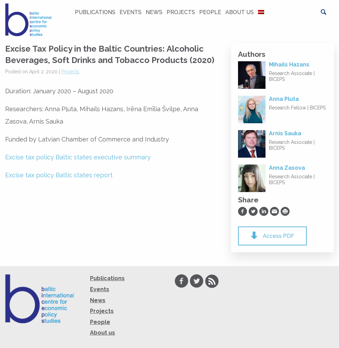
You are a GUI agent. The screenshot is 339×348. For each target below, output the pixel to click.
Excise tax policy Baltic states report (59, 175)
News (154, 12)
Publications (95, 12)
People (210, 12)
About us (239, 12)
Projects (181, 12)
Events (131, 12)
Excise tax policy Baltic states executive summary (78, 157)
